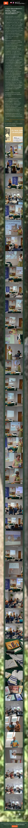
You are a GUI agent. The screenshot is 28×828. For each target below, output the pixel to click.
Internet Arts (10, 818)
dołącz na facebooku (14, 814)
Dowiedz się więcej (20, 824)
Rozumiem (14, 826)
